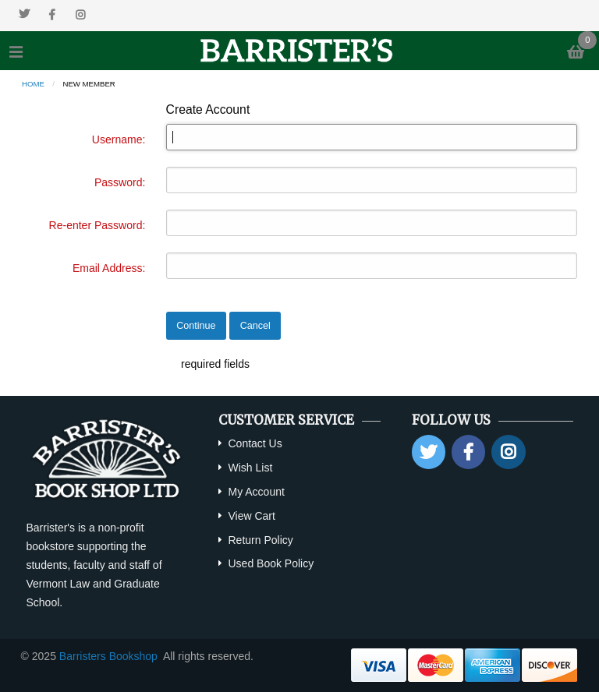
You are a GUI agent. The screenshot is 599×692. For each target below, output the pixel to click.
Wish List (250, 467)
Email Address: (109, 268)
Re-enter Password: (97, 225)
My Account (256, 491)
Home (33, 83)
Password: (119, 182)
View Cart (251, 516)
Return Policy (260, 540)
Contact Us (255, 443)
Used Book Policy (271, 563)
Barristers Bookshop (108, 656)
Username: (118, 139)
